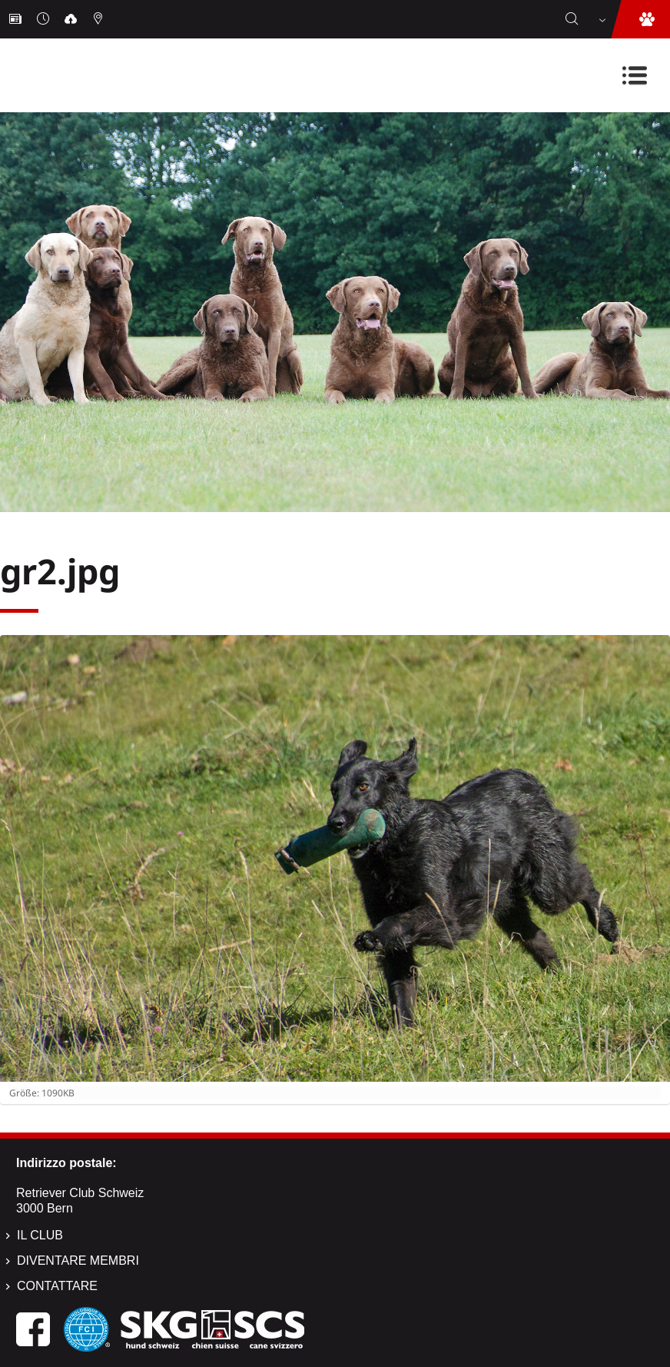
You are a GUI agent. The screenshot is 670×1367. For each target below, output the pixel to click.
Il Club (40, 1235)
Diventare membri (78, 1260)
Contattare (57, 1285)
